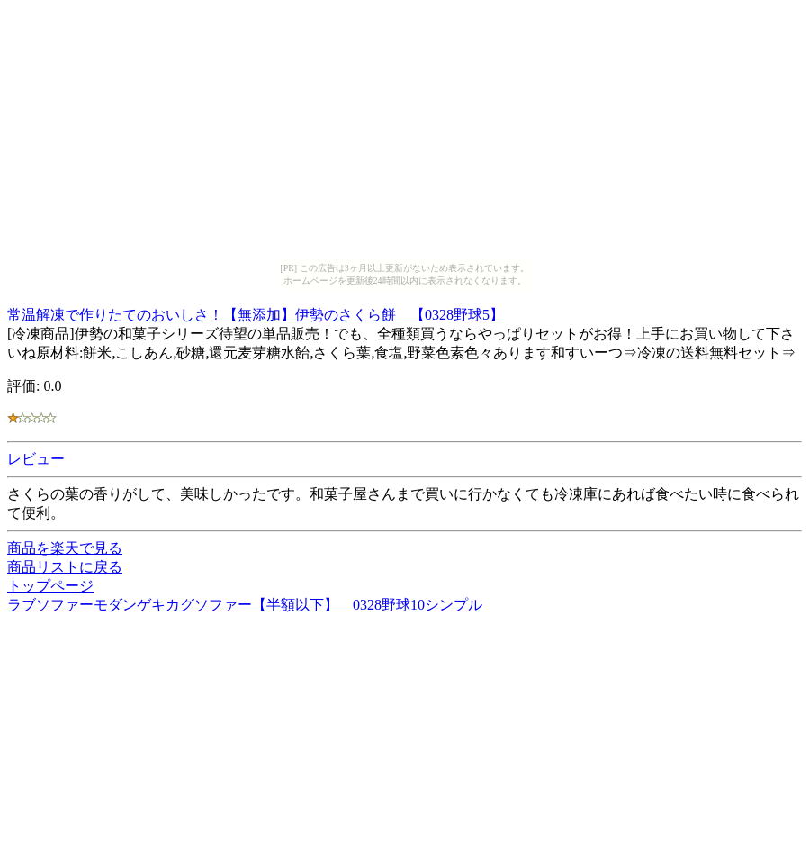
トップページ (50, 585)
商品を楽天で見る (64, 548)
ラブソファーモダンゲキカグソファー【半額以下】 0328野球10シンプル (244, 604)
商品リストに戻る (64, 567)
